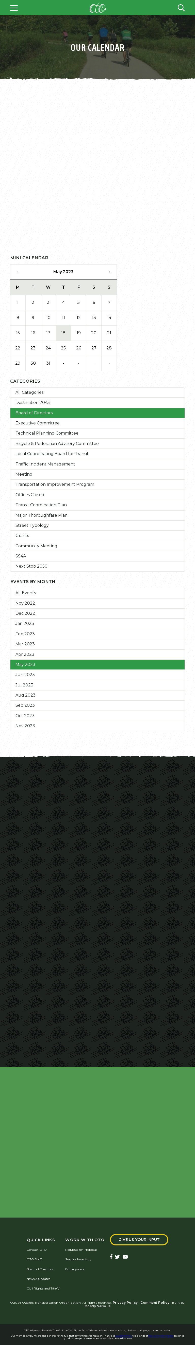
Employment (75, 1269)
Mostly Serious (98, 1306)
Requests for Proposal (81, 1249)
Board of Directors (34, 412)
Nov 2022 (25, 603)
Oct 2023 (25, 715)
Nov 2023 (25, 725)
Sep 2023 (25, 705)
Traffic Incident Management (45, 464)
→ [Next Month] (109, 271)
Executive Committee (37, 423)
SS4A (20, 556)
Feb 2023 (25, 633)
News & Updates (38, 1279)
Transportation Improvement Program (54, 484)
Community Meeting (36, 546)
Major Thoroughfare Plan (41, 515)
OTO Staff (34, 1259)
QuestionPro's (124, 1335)
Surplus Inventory (78, 1259)
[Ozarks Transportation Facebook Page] (111, 1257)
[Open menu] (14, 7)
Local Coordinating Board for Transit (52, 453)
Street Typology (32, 525)
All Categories (29, 392)
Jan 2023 (24, 623)
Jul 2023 (24, 685)
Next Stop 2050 (31, 566)
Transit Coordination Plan (41, 504)
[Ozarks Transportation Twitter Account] (117, 1257)
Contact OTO (37, 1249)
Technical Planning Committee (46, 433)
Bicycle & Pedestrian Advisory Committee (57, 443)
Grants (22, 535)
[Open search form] (181, 8)
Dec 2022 (25, 613)
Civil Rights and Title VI (43, 1288)
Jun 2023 (25, 674)
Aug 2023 (25, 695)
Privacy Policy (125, 1302)
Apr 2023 (24, 654)
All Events (25, 592)
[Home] (98, 8)
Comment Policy (154, 1302)
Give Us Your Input (139, 1239)
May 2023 (25, 664)
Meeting (23, 474)
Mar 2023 (25, 644)
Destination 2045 (32, 402)
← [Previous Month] (18, 271)
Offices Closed (29, 494)
